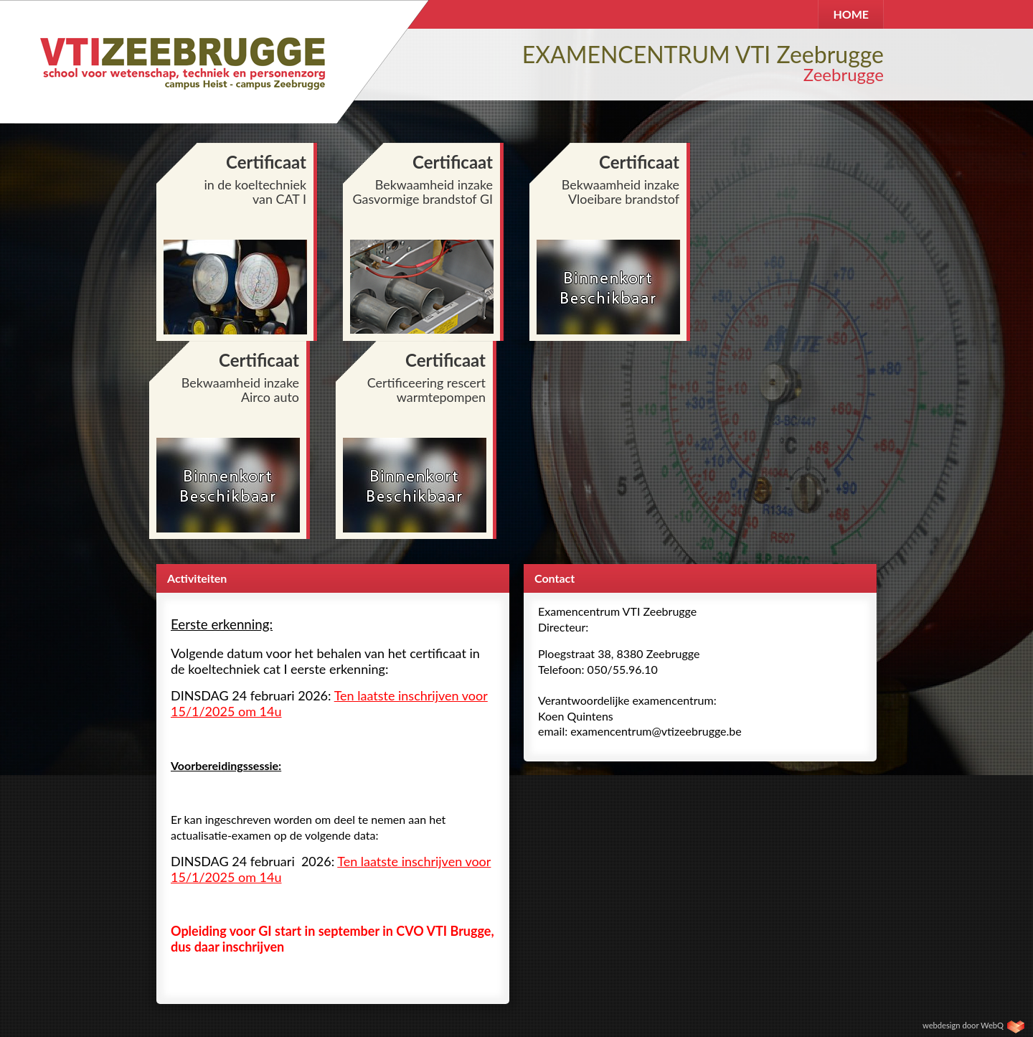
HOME (851, 14)
